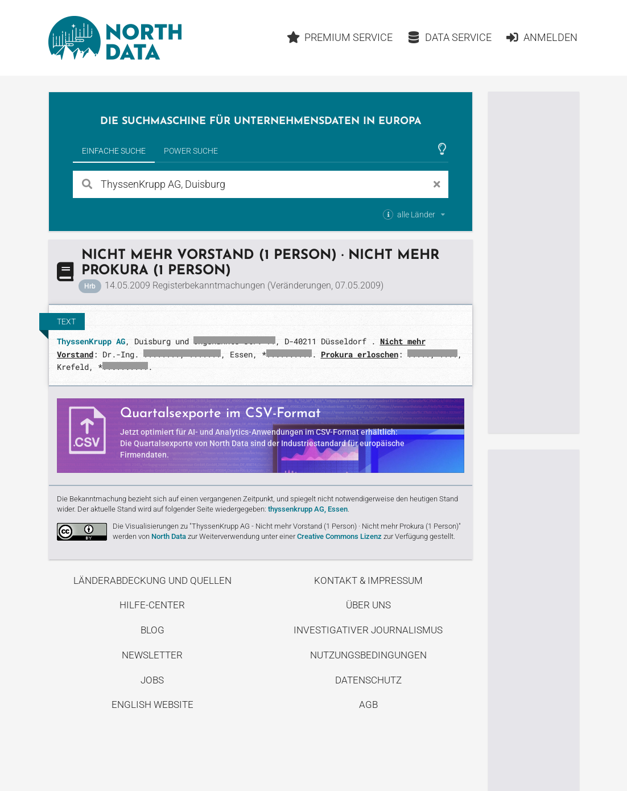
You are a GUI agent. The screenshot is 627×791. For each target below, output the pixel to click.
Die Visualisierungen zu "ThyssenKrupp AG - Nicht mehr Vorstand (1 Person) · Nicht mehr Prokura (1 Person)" (287, 526)
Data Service (449, 37)
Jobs (152, 680)
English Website (152, 704)
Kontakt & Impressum (368, 580)
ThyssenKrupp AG (91, 341)
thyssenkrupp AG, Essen (308, 509)
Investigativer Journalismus (368, 630)
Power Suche (191, 150)
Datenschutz (368, 680)
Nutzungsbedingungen (368, 655)
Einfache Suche (114, 150)
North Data (168, 536)
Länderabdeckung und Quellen (152, 580)
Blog (152, 630)
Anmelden (541, 37)
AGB (368, 704)
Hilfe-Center (152, 605)
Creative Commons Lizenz (339, 536)
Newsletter (152, 655)
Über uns (368, 605)
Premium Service (340, 37)
